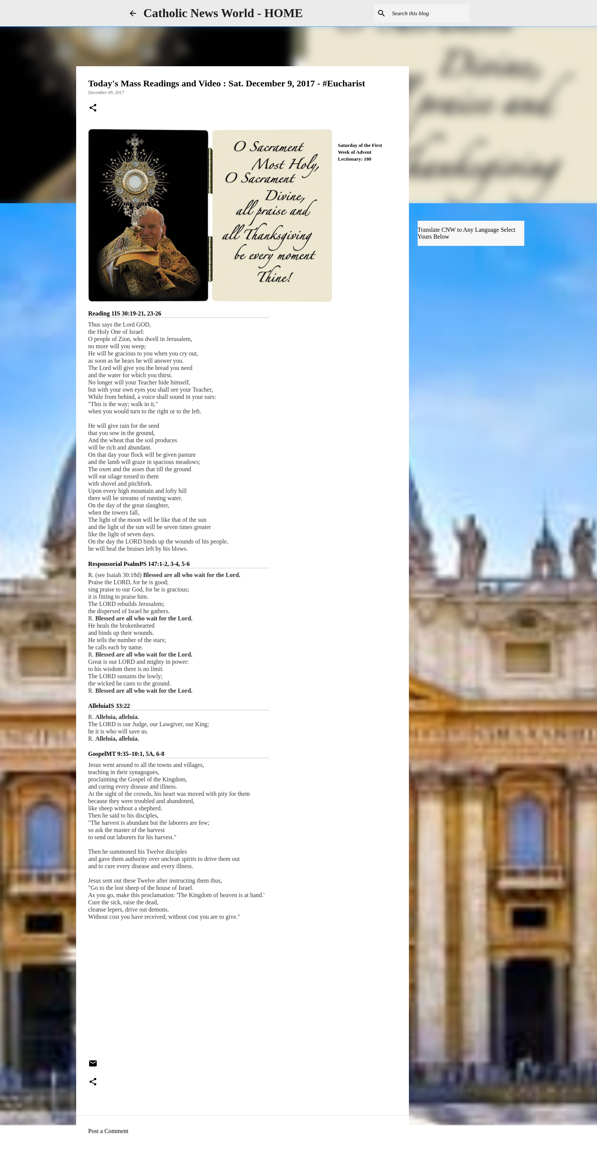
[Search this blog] (429, 13)
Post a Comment (108, 1131)
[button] (92, 108)
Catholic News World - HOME (223, 13)
